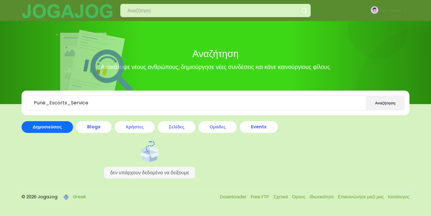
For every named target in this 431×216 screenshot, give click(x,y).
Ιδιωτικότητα (322, 197)
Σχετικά (281, 197)
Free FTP (260, 197)
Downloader (234, 197)
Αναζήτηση (385, 103)
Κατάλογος (398, 197)
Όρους (299, 197)
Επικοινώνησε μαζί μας (361, 197)
